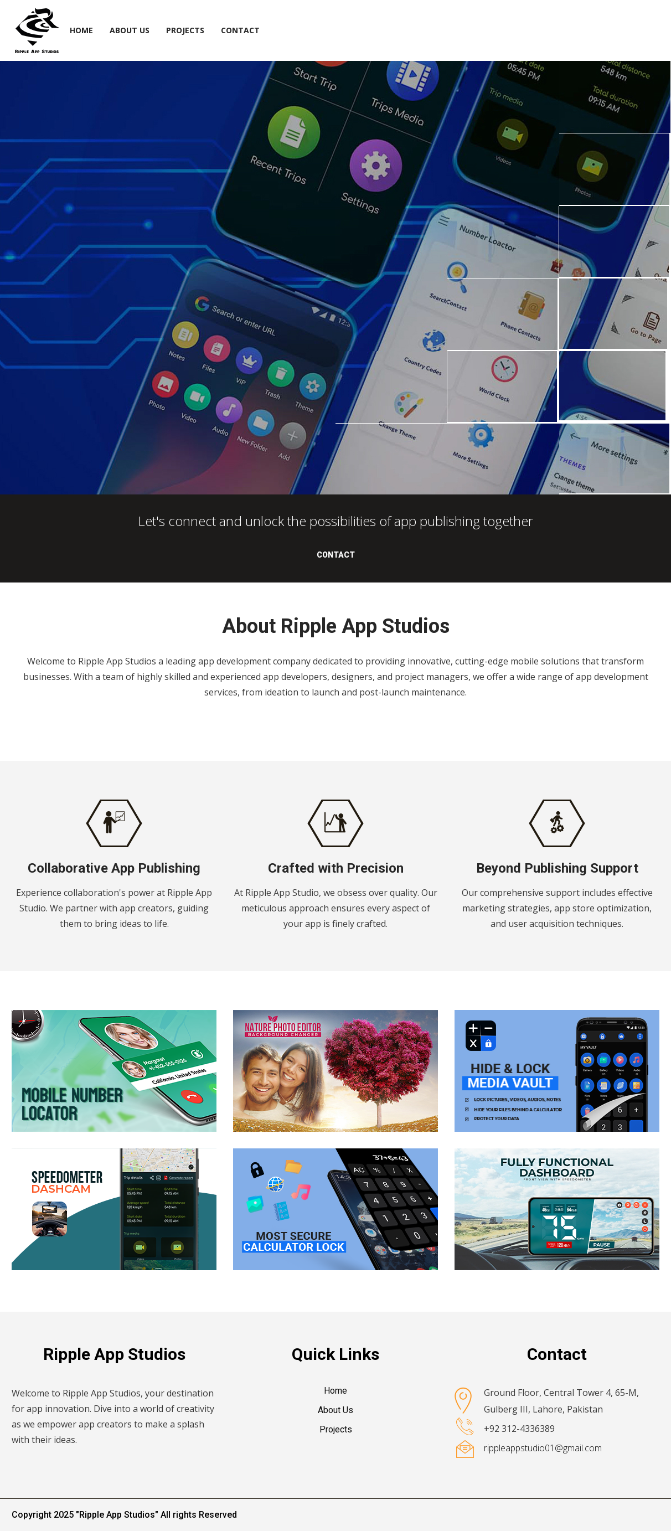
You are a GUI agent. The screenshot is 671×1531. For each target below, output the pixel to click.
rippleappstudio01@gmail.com (543, 1448)
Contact (240, 30)
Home (81, 30)
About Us (129, 30)
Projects (185, 30)
